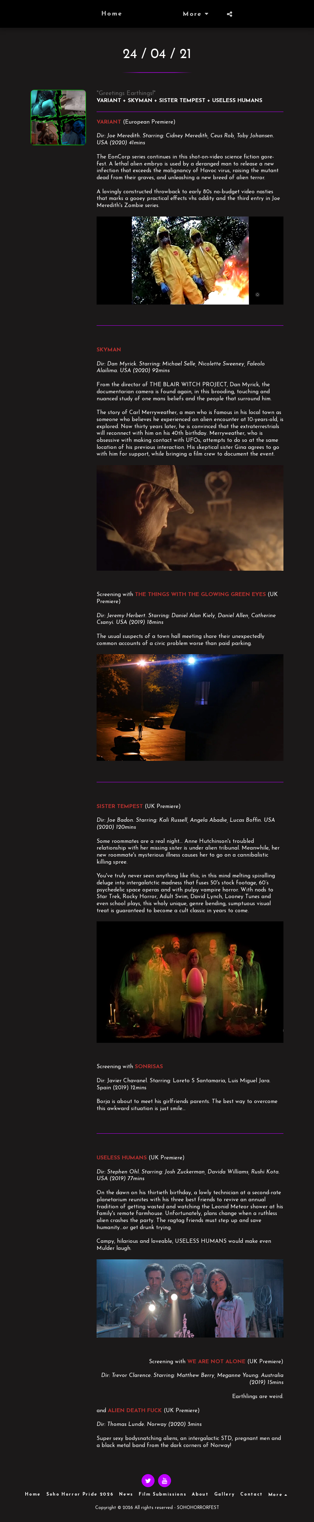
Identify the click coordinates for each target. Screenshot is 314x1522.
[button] (242, 14)
